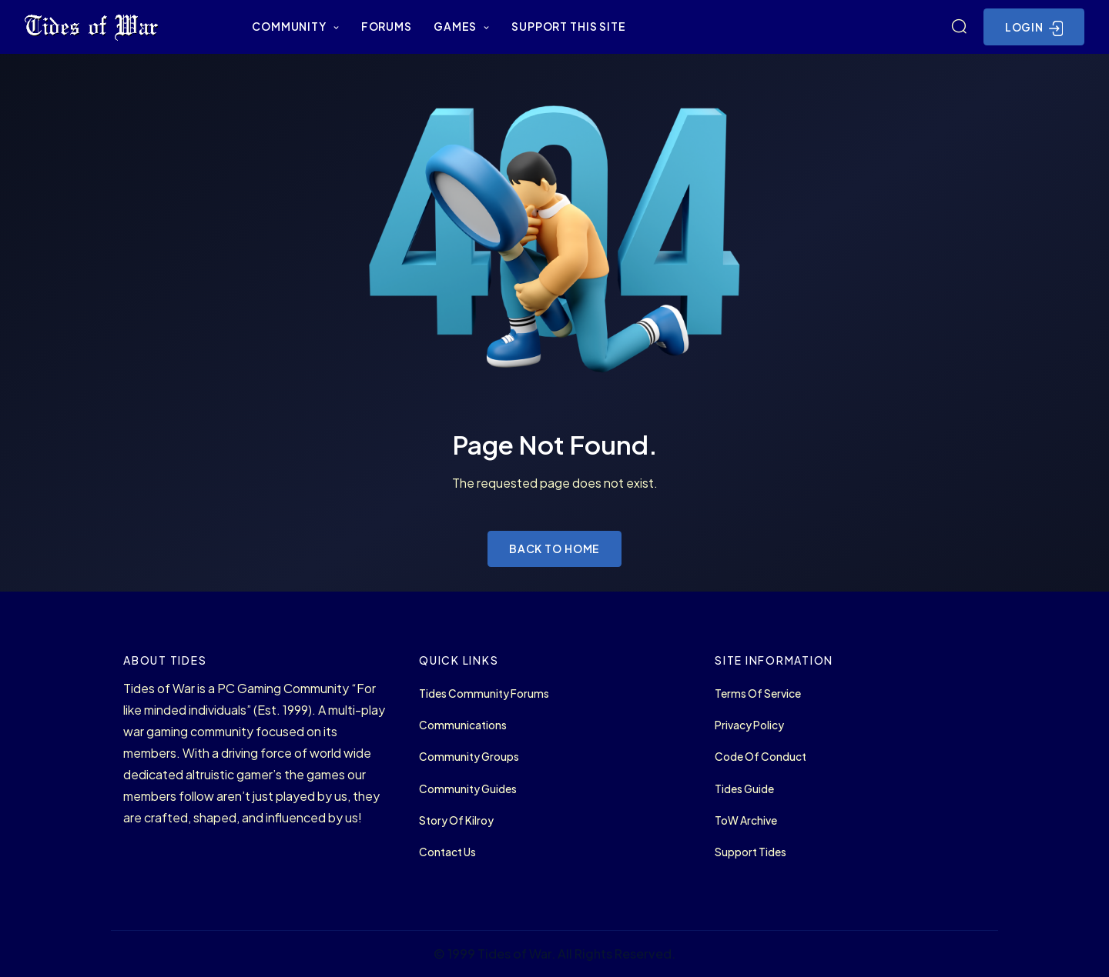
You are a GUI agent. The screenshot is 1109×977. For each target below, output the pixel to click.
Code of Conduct (760, 756)
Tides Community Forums (484, 693)
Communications (463, 725)
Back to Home (555, 548)
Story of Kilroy (456, 820)
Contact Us (447, 852)
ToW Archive (746, 820)
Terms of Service (758, 693)
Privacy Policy (749, 725)
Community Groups (469, 756)
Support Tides (750, 852)
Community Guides (468, 788)
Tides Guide (744, 788)
